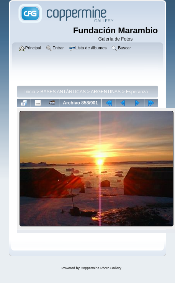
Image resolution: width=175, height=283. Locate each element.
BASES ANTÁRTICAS (63, 91)
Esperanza (137, 91)
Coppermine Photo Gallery (100, 268)
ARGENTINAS (106, 91)
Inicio (30, 91)
